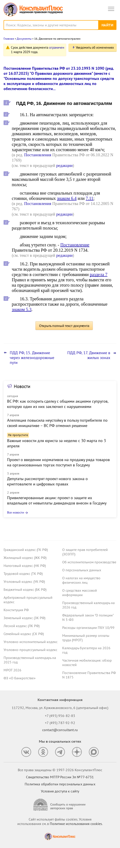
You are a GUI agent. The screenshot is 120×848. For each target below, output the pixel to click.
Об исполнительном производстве (89, 562)
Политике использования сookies (76, 823)
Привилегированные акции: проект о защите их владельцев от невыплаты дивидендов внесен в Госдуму (56, 500)
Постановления (37, 155)
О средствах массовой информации (79, 592)
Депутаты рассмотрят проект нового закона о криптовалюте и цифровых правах (47, 481)
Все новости (15, 512)
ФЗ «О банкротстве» (20, 678)
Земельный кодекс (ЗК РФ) (24, 618)
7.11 (89, 198)
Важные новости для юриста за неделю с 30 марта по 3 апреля (56, 443)
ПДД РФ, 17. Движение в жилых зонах (88, 355)
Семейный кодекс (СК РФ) (24, 634)
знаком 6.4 (66, 198)
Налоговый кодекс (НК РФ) (25, 565)
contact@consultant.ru (60, 730)
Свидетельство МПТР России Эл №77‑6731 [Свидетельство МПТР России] (60, 777)
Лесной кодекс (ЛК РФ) (22, 626)
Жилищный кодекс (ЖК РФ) (25, 557)
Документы (24, 38)
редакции (64, 165)
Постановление (75, 244)
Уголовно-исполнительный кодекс (31, 641)
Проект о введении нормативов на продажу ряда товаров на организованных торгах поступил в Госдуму (58, 462)
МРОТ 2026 (12, 670)
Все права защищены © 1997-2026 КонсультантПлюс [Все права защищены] (60, 770)
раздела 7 (98, 274)
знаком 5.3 (21, 309)
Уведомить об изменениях (95, 47)
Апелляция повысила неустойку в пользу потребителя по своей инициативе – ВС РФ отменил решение (57, 423)
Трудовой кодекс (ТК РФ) (23, 573)
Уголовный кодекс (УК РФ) (24, 581)
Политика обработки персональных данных (60, 784)
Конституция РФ (16, 610)
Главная (9, 38)
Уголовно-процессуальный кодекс (30, 649)
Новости (22, 386)
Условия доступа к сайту (60, 791)
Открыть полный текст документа (64, 325)
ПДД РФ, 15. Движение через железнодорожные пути (32, 357)
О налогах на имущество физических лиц (81, 580)
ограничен (56, 47)
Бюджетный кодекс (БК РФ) (25, 589)
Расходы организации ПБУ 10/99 (88, 627)
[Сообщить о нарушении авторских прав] (60, 805)
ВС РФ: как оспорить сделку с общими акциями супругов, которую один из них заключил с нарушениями (57, 404)
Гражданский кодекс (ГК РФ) (26, 549)
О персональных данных (81, 570)
